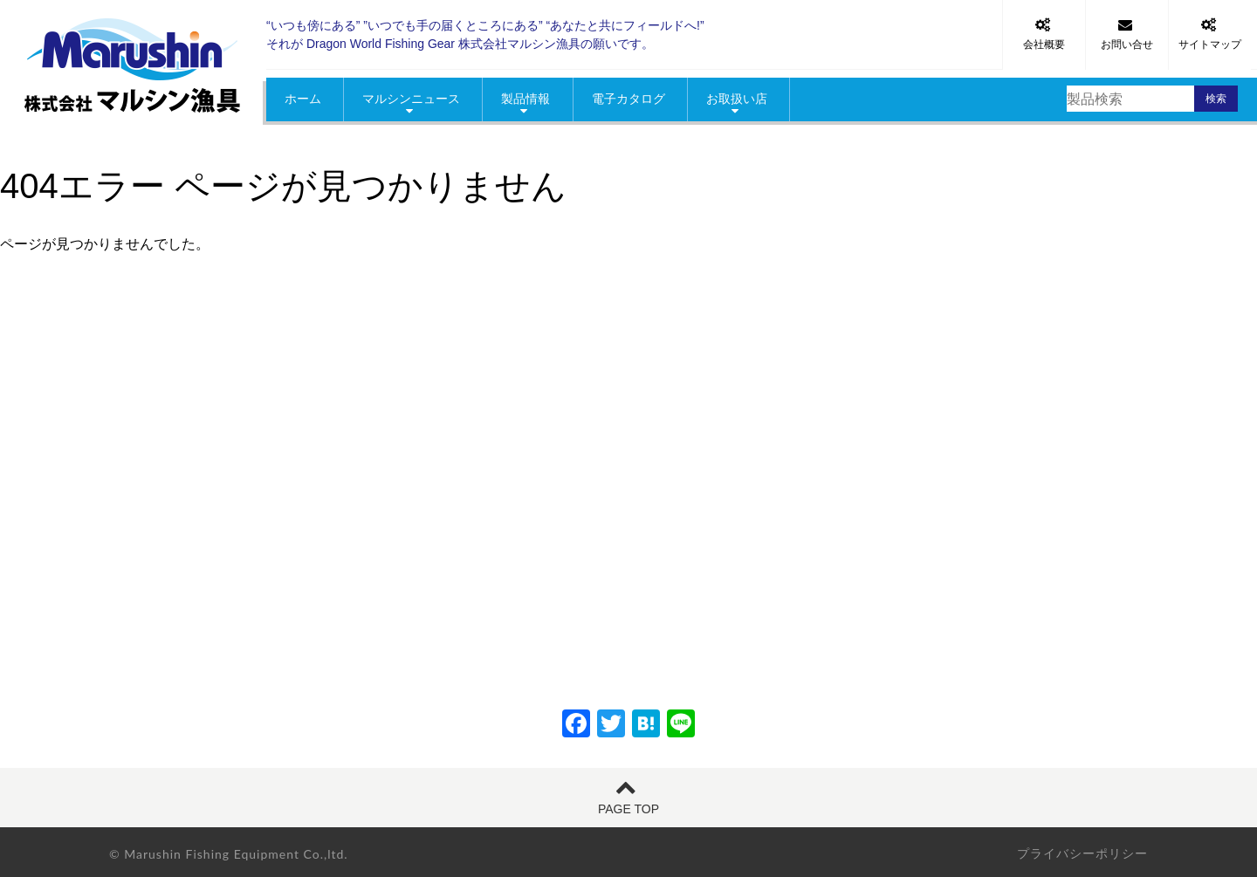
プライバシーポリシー (1082, 853)
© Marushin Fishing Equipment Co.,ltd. (228, 853)
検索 (1215, 98)
